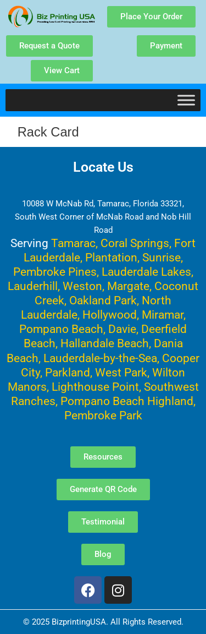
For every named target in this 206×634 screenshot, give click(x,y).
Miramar (162, 314)
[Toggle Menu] (186, 100)
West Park (121, 372)
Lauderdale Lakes (146, 271)
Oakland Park (103, 300)
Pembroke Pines (55, 271)
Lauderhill (33, 286)
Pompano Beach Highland (126, 401)
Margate (128, 286)
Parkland (67, 372)
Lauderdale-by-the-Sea (100, 358)
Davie (122, 329)
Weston (82, 286)
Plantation (111, 257)
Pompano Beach (61, 329)
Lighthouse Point (95, 386)
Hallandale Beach (104, 343)
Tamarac (73, 243)
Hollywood (109, 314)
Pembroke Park (103, 415)
